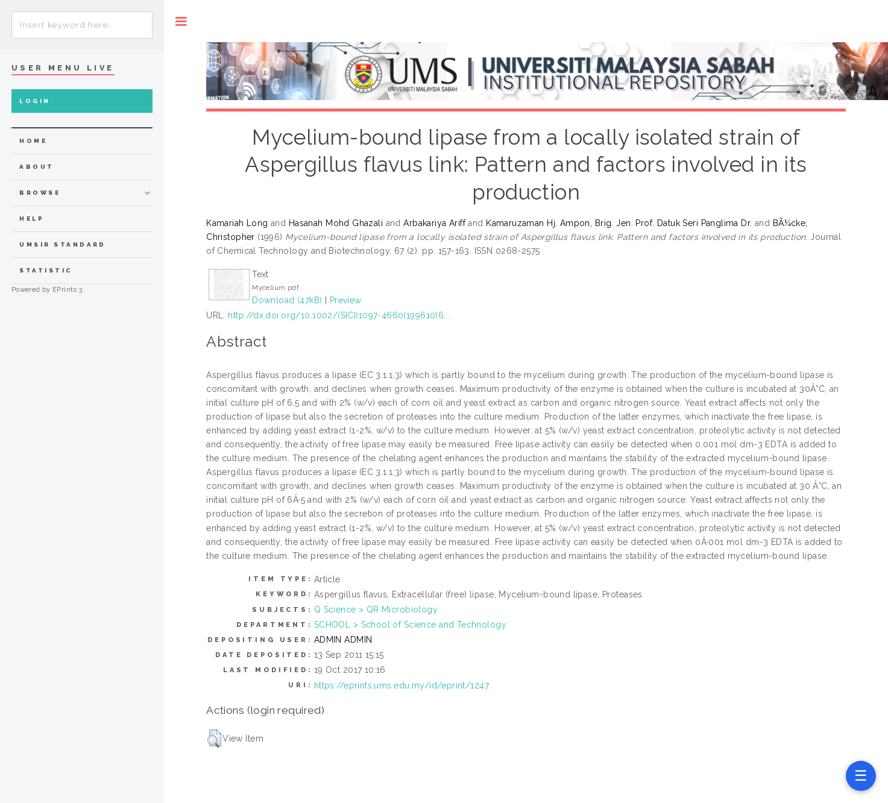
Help (31, 218)
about (36, 166)
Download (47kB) (287, 300)
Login (34, 101)
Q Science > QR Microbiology (376, 609)
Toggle (181, 21)
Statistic (45, 270)
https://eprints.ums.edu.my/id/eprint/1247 (401, 685)
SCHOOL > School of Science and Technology (410, 624)
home (33, 140)
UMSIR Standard (62, 244)
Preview (346, 300)
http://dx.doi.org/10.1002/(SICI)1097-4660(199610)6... (339, 315)
